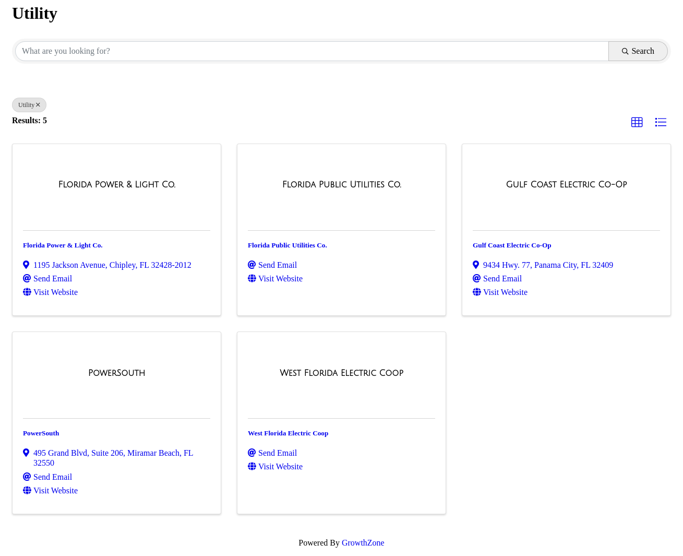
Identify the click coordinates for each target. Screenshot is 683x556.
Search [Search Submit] (638, 50)
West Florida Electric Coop (288, 433)
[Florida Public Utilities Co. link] (341, 185)
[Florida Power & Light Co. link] (116, 185)
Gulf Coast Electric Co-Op (512, 245)
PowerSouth (41, 433)
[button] (637, 122)
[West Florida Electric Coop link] (341, 373)
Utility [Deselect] (29, 105)
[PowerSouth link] (116, 373)
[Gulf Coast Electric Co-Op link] (566, 185)
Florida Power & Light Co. (63, 245)
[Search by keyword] (312, 51)
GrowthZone (363, 542)
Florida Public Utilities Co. (287, 245)
